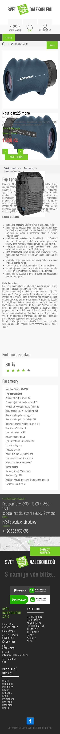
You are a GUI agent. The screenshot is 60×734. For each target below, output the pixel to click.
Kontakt (7, 692)
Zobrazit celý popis (11, 128)
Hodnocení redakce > (14, 171)
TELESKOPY (33, 632)
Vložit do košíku (16, 157)
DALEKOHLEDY (34, 616)
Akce (29, 641)
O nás (5, 680)
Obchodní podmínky (8, 685)
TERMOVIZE (33, 628)
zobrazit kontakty (45, 551)
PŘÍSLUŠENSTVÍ (35, 625)
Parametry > (30, 168)
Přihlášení (8, 698)
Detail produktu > (12, 168)
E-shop (9, 37)
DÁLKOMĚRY (33, 619)
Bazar (30, 635)
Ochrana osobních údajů (7, 704)
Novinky (31, 638)
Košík (5, 695)
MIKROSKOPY (34, 622)
